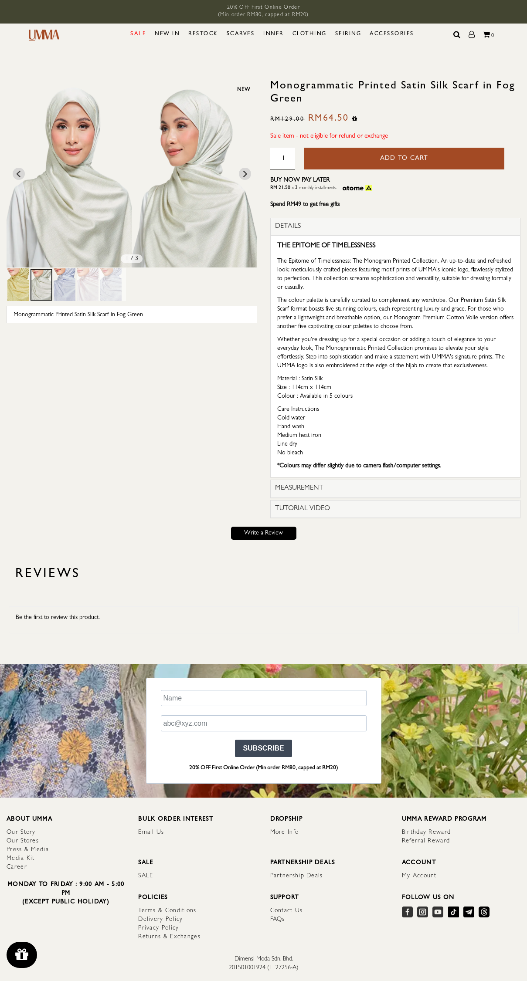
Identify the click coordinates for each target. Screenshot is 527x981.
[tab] (395, 226)
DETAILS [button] (288, 226)
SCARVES (241, 34)
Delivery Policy (160, 920)
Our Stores (23, 841)
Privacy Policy (158, 928)
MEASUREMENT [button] (299, 488)
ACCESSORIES (392, 34)
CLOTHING (309, 34)
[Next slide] (245, 174)
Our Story (21, 832)
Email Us (151, 832)
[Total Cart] (488, 35)
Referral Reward (426, 841)
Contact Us (286, 911)
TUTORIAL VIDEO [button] (302, 508)
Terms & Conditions (167, 911)
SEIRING (348, 34)
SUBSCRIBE (263, 748)
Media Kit (21, 859)
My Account (419, 876)
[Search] (457, 35)
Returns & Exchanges (169, 937)
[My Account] (472, 35)
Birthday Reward (426, 832)
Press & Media (28, 850)
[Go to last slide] (19, 174)
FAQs (277, 920)
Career (17, 867)
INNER (273, 34)
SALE (138, 34)
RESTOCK (203, 34)
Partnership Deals (296, 876)
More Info (284, 832)
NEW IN (167, 34)
